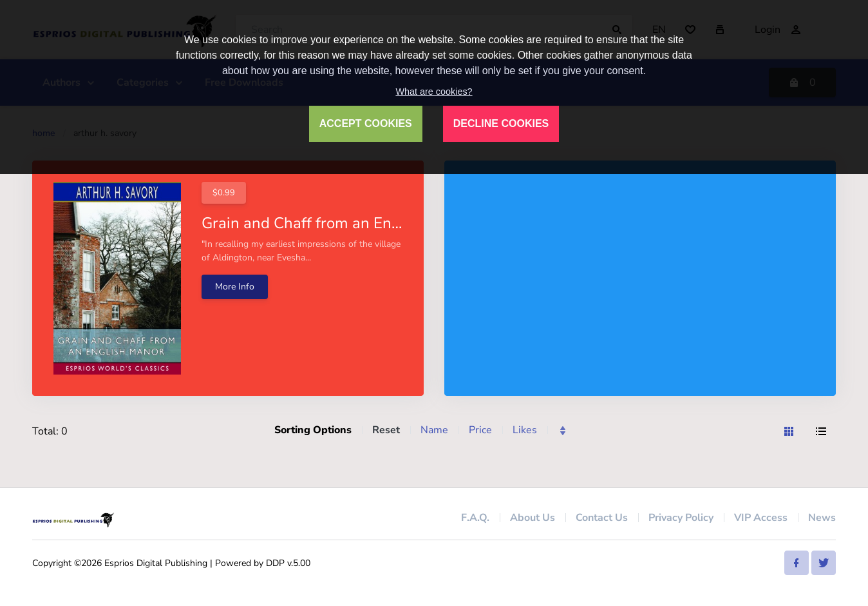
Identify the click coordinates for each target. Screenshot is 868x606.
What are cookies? (433, 91)
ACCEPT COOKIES (365, 123)
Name (434, 430)
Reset (386, 430)
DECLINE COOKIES (501, 123)
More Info (234, 286)
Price (480, 430)
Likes (525, 430)
